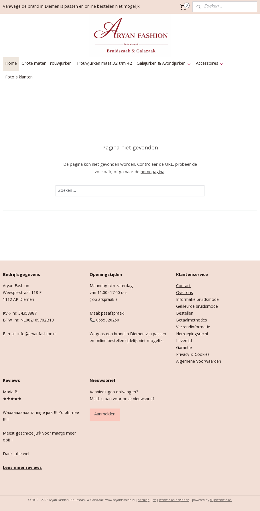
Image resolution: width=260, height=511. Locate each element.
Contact (183, 286)
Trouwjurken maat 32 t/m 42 (104, 64)
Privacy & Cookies (193, 355)
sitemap (143, 500)
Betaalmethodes (191, 320)
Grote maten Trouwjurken (46, 64)
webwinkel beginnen (174, 500)
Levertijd (184, 341)
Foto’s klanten (19, 77)
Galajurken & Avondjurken (164, 64)
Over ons (184, 293)
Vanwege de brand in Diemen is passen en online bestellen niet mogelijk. (71, 7)
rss (154, 500)
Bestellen (184, 313)
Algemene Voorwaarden (198, 361)
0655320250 (107, 320)
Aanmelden (104, 414)
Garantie (184, 348)
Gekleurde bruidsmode (197, 306)
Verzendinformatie (193, 327)
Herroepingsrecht (192, 334)
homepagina (152, 172)
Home (11, 64)
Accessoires (210, 64)
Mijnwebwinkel (221, 500)
